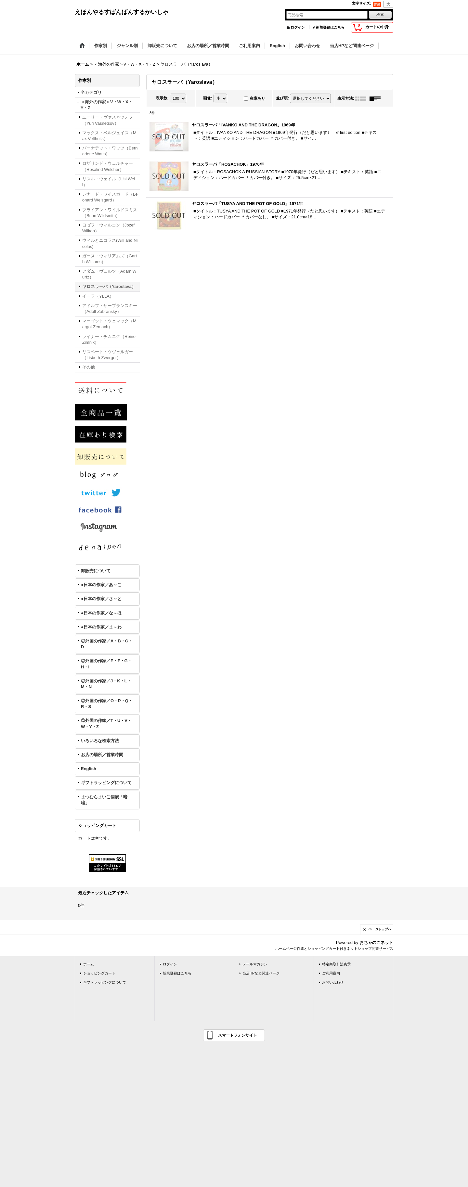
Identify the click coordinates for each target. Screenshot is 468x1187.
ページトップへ (380, 929)
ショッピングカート (99, 973)
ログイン (298, 27)
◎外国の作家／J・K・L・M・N (106, 683)
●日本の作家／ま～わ (101, 627)
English (88, 768)
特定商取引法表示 (336, 964)
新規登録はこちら (330, 27)
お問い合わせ (333, 982)
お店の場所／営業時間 (102, 754)
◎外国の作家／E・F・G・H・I (106, 663)
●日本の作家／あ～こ (101, 584)
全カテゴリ (91, 92)
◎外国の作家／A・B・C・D (106, 644)
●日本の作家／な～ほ (101, 613)
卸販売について (95, 570)
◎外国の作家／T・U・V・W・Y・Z (106, 723)
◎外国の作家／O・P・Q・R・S (107, 703)
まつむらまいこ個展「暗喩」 (104, 799)
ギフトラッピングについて (106, 782)
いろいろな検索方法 (100, 740)
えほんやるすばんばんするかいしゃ (121, 12)
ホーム (88, 964)
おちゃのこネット (376, 942)
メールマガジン (254, 964)
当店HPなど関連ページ (261, 973)
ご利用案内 (331, 973)
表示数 (162, 98)
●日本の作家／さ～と (101, 598)
